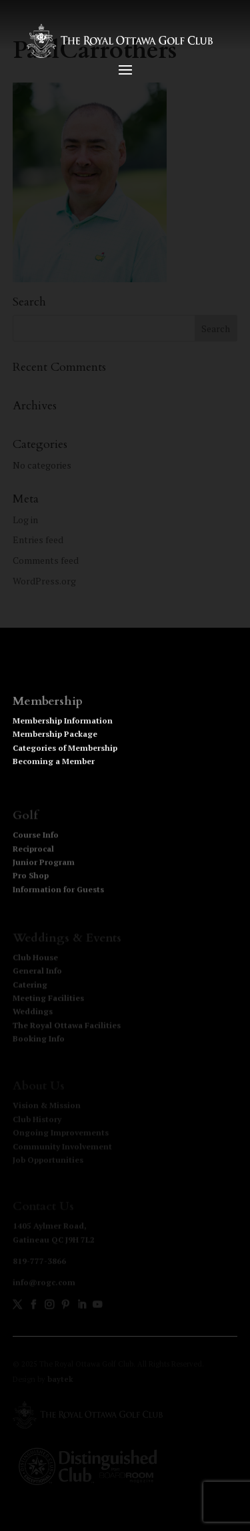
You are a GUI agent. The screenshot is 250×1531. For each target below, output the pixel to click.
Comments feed (46, 560)
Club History (37, 1119)
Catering (30, 985)
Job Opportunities (48, 1160)
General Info (37, 972)
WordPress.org (44, 580)
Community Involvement (62, 1147)
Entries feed (38, 539)
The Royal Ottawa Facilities (67, 1026)
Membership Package (55, 737)
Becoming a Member (54, 764)
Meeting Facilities (48, 999)
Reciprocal (33, 850)
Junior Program (44, 864)
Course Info (36, 836)
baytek (60, 1379)
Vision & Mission (47, 1106)
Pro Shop (31, 877)
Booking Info (39, 1039)
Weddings (33, 1012)
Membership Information (63, 723)
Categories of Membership (65, 751)
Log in (25, 519)
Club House (35, 958)
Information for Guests (58, 891)
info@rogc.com (44, 1283)
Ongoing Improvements (61, 1133)
